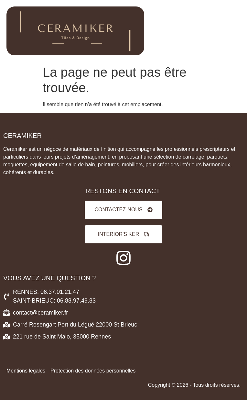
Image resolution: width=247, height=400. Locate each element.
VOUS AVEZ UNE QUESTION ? (49, 278)
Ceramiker (22, 135)
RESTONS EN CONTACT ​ (123, 190)
